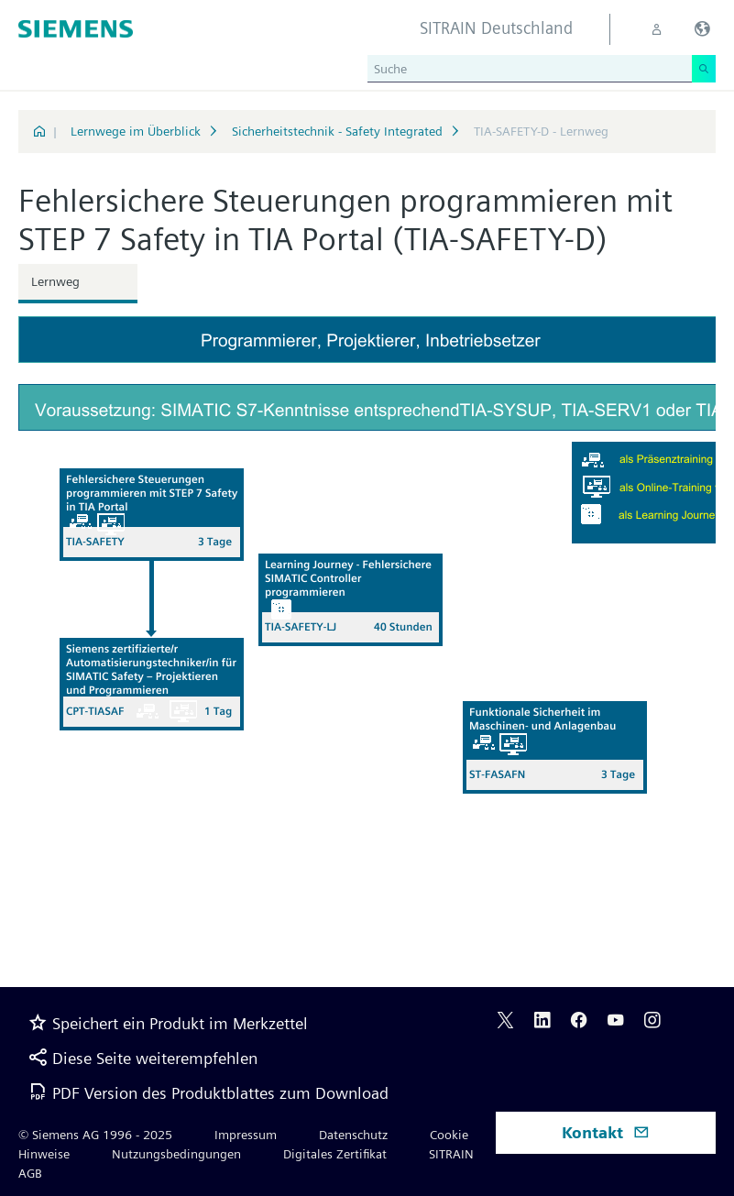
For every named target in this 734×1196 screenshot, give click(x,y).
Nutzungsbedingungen (176, 1154)
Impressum (245, 1134)
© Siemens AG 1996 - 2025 (95, 1134)
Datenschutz (353, 1134)
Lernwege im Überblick (136, 131)
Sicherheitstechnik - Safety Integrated (337, 131)
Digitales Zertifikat (335, 1154)
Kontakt (606, 1132)
